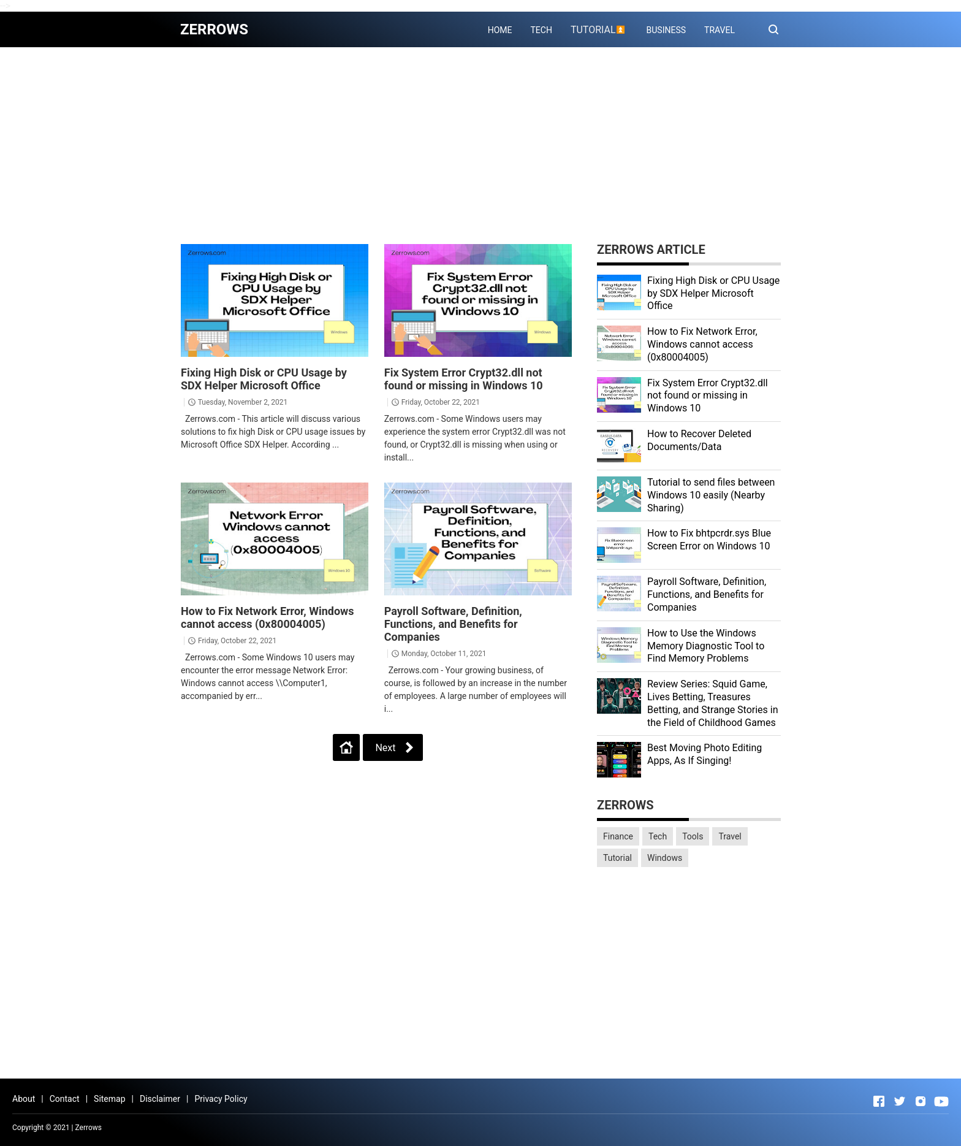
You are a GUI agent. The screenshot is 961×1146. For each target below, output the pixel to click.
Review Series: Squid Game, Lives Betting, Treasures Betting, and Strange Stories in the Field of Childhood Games (712, 703)
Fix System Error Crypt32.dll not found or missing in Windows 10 (463, 379)
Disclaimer (160, 1099)
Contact (65, 1099)
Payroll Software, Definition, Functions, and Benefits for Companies (453, 624)
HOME (500, 30)
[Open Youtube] (941, 1101)
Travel (729, 836)
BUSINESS (666, 30)
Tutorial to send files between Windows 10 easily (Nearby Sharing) (711, 495)
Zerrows (88, 1127)
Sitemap (109, 1099)
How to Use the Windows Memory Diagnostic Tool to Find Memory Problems (705, 646)
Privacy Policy (220, 1099)
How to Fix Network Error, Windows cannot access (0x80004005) (267, 617)
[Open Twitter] (899, 1101)
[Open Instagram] (920, 1101)
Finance (618, 836)
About (23, 1099)
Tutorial (617, 858)
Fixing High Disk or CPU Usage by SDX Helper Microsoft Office (264, 379)
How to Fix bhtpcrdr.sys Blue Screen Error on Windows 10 (709, 539)
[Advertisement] (480, 145)
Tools (692, 836)
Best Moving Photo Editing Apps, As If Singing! (704, 754)
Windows (664, 858)
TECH (541, 30)
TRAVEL (719, 30)
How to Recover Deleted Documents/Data (699, 440)
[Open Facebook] (879, 1101)
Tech (657, 836)
